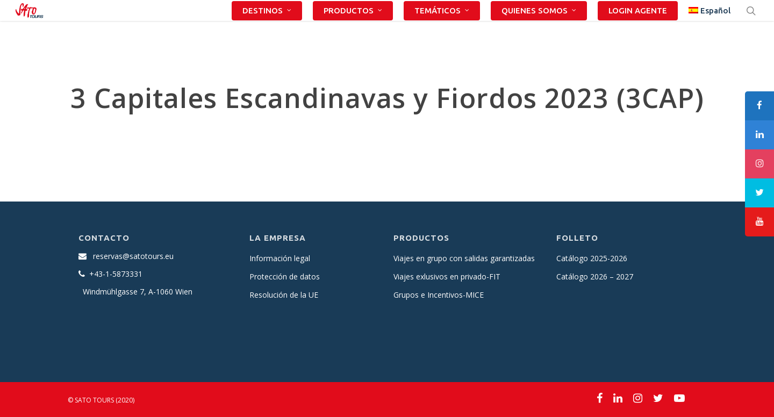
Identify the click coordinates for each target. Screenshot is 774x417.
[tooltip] (759, 105)
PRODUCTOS (353, 28)
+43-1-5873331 (115, 274)
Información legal (279, 258)
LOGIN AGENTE (637, 28)
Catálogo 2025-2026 (591, 258)
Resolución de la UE (283, 295)
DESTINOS (267, 28)
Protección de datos (284, 276)
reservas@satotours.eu (133, 256)
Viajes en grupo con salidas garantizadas (464, 258)
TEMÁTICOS (442, 28)
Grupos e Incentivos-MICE (438, 295)
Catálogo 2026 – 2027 (594, 276)
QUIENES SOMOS (539, 28)
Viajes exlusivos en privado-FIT (446, 276)
